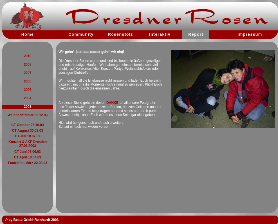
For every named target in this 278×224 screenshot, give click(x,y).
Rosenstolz (120, 34)
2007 (28, 73)
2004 (28, 98)
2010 (28, 56)
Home (27, 34)
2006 (28, 81)
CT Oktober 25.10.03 (27, 125)
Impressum (249, 34)
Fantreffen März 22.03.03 (27, 163)
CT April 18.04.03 (27, 157)
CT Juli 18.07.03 (27, 136)
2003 (28, 107)
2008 (28, 64)
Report (195, 34)
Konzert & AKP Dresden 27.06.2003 (27, 144)
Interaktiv (160, 34)
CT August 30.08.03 (27, 131)
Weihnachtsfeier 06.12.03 (28, 115)
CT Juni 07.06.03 (27, 152)
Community (81, 34)
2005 (28, 90)
